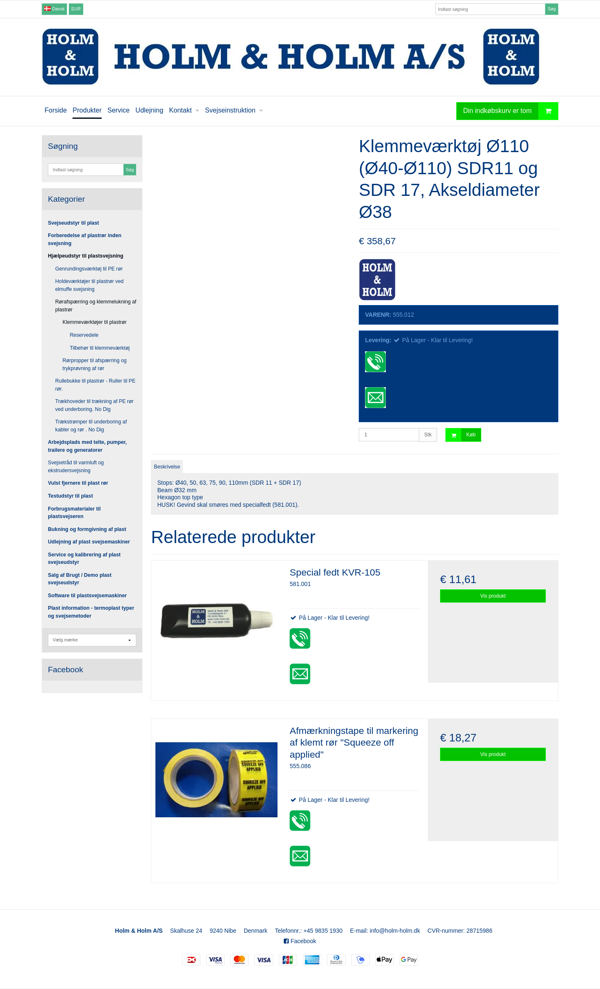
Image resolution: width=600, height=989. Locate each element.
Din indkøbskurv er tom (510, 111)
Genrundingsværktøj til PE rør (89, 269)
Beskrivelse (167, 467)
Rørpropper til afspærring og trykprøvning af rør (94, 364)
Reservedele (84, 335)
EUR (75, 8)
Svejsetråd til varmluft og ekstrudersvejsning (76, 466)
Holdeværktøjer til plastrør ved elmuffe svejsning (89, 285)
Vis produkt (493, 596)
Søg (551, 8)
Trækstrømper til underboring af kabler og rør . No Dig (91, 425)
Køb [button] (460, 434)
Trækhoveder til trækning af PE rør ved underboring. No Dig (94, 405)
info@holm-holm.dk (395, 930)
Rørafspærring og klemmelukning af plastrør (96, 305)
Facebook (300, 941)
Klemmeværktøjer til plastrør (94, 322)
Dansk (54, 8)
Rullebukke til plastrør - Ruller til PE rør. (95, 384)
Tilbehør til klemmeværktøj (100, 348)
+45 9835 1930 (322, 930)
